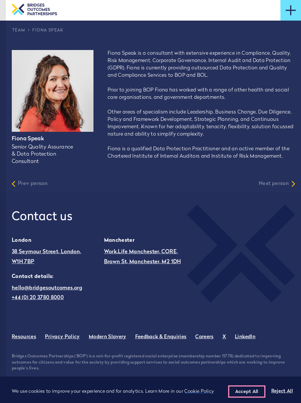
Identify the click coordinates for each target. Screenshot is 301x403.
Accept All (246, 391)
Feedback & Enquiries (161, 336)
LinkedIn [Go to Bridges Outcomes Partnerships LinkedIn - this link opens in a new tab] (245, 336)
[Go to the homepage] (34, 10)
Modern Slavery (107, 336)
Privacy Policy (62, 336)
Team (18, 30)
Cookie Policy (199, 391)
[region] (150, 390)
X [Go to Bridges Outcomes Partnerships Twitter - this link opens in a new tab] (224, 336)
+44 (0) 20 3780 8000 (38, 298)
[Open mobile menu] (290, 10)
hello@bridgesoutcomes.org (47, 288)
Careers (204, 336)
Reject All (282, 391)
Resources (24, 336)
